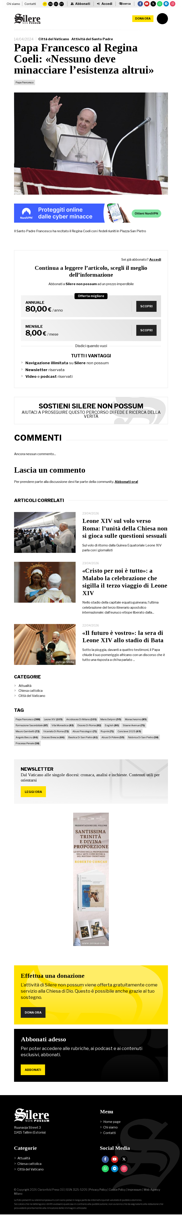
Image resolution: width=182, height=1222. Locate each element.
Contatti (12, 8)
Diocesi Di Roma (89, 730)
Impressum (135, 1197)
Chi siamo (13, 4)
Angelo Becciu (27, 742)
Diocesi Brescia (53, 742)
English (112, 730)
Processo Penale (27, 748)
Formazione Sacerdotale (32, 730)
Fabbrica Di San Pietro (143, 742)
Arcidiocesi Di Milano (81, 724)
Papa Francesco (24, 87)
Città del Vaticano (53, 44)
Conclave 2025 (129, 736)
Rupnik (107, 736)
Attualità (25, 691)
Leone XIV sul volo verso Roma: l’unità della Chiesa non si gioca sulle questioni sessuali (125, 533)
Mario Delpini (110, 724)
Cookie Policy (117, 1197)
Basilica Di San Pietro (83, 742)
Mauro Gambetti (27, 736)
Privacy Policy (98, 1197)
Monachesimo (136, 724)
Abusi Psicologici (84, 736)
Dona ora (143, 24)
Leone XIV (53, 724)
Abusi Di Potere (112, 742)
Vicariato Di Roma (56, 736)
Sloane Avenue (134, 730)
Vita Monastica (63, 730)
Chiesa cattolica (31, 696)
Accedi (155, 265)
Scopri (146, 311)
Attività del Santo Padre (92, 44)
